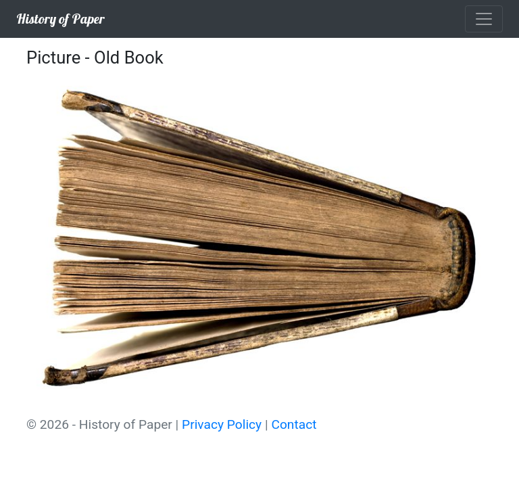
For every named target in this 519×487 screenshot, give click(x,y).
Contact (293, 424)
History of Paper (60, 18)
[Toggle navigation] (484, 18)
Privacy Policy (222, 424)
